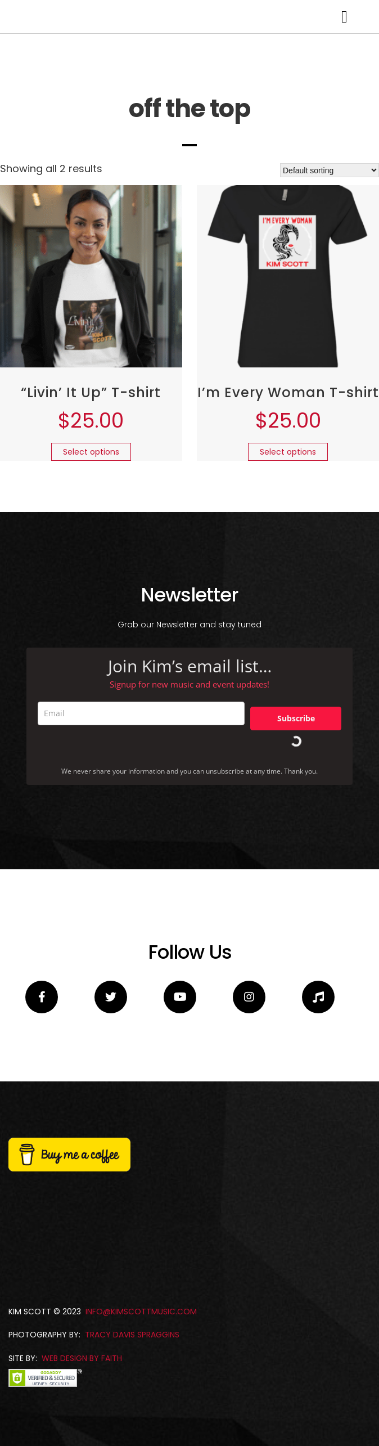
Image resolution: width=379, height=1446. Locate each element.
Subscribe (296, 862)
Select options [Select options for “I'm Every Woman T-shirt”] (288, 595)
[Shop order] (329, 314)
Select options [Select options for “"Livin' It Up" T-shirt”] (91, 595)
